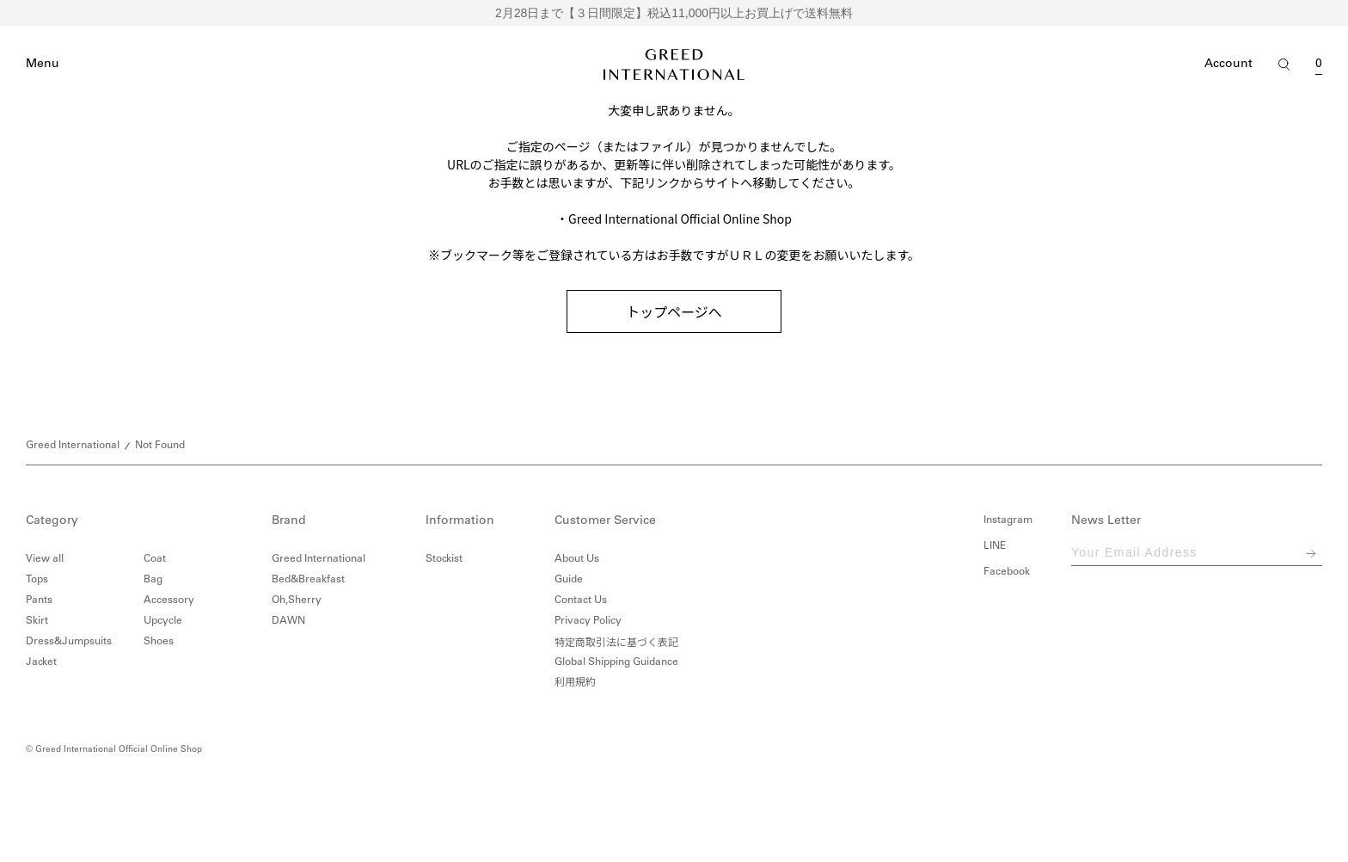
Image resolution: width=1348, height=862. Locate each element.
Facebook (1006, 572)
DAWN (288, 621)
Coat (155, 559)
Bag (153, 580)
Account (1228, 64)
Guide (569, 580)
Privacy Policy (588, 621)
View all (45, 559)
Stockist (444, 559)
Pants (39, 600)
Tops (37, 580)
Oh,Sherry (297, 600)
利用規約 (575, 683)
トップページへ (674, 311)
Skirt (37, 621)
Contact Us (581, 600)
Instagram (1007, 520)
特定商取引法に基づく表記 (616, 641)
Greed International (72, 445)
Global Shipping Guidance (616, 662)
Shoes (159, 642)
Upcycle (163, 621)
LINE (994, 546)
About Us (577, 559)
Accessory (169, 600)
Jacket (41, 662)
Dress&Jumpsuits (69, 642)
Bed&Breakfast (308, 580)
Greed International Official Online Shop (680, 218)
